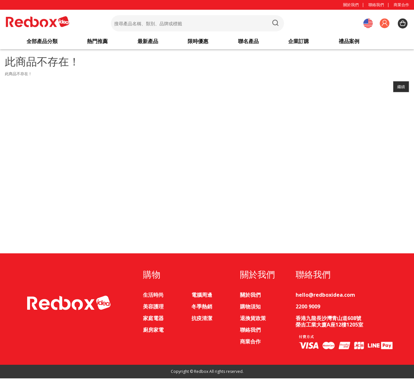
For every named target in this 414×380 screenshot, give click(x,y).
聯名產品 (248, 42)
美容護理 (153, 308)
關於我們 (351, 4)
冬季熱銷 (201, 308)
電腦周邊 (201, 296)
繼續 (401, 88)
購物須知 (250, 308)
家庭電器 (153, 319)
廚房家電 (153, 331)
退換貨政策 (253, 319)
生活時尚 (153, 296)
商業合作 (401, 4)
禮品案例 (349, 42)
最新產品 (147, 42)
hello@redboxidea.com (325, 296)
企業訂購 (298, 42)
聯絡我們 (376, 4)
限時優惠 (198, 42)
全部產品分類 (42, 42)
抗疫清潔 (201, 319)
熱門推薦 (97, 42)
